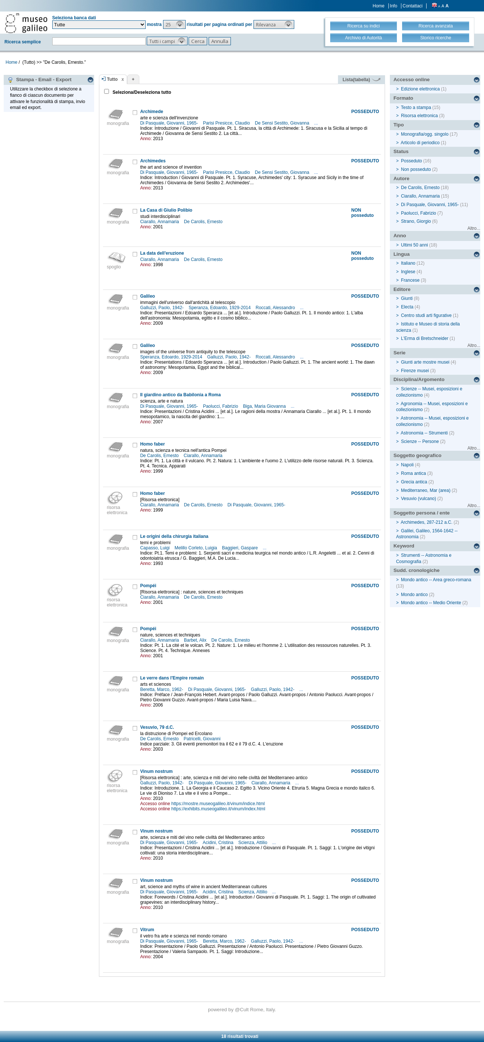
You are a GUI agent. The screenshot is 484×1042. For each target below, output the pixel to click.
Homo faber (152, 444)
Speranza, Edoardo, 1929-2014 (220, 307)
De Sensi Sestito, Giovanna (283, 123)
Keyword (404, 546)
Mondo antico (414, 594)
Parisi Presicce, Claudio (227, 123)
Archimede (151, 111)
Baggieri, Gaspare (240, 547)
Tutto (112, 79)
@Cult (242, 1009)
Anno (400, 235)
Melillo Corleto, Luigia (196, 547)
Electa (407, 307)
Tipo (399, 125)
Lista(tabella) (361, 79)
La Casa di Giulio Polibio (166, 210)
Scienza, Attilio (253, 842)
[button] (174, 24)
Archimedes (153, 160)
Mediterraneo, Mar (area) (425, 490)
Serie (400, 352)
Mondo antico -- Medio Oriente (431, 602)
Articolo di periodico (420, 142)
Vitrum (147, 929)
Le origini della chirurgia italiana (174, 536)
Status (401, 151)
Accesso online (412, 79)
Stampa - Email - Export (39, 80)
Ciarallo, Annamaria (160, 221)
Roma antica (413, 473)
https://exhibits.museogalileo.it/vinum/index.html (218, 808)
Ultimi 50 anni (414, 245)
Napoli (407, 464)
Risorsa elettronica (419, 115)
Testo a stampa (416, 107)
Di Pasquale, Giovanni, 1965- (169, 123)
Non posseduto (416, 169)
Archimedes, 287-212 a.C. (426, 522)
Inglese (408, 271)
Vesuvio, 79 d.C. (157, 727)
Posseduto (411, 160)
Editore (402, 289)
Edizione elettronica (420, 89)
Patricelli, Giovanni (203, 738)
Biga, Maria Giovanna (265, 406)
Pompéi (148, 585)
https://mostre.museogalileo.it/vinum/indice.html (218, 803)
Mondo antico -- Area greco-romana (436, 579)
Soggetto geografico (418, 455)
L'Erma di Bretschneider (424, 338)
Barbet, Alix (196, 640)
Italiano (408, 263)
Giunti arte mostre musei (425, 362)
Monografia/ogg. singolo (424, 134)
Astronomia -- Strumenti (424, 433)
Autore (402, 178)
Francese (410, 280)
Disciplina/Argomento (419, 379)
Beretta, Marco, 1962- (162, 689)
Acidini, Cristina (219, 842)
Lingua (402, 254)
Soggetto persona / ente (422, 513)
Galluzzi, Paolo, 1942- (162, 307)
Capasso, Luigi (155, 547)
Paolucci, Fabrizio (221, 406)
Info (393, 6)
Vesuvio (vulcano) (418, 498)
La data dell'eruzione (162, 253)
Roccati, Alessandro (276, 307)
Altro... (473, 228)
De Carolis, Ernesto (203, 221)
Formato (403, 98)
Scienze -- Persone (420, 441)
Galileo (147, 296)
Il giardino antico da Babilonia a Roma (180, 394)
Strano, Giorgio (416, 221)
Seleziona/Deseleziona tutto (141, 92)
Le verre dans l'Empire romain (172, 678)
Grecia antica (414, 481)
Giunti (406, 298)
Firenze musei (415, 370)
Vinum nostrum (156, 771)
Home (379, 6)
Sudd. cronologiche (417, 570)
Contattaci (412, 6)
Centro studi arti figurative (426, 315)
